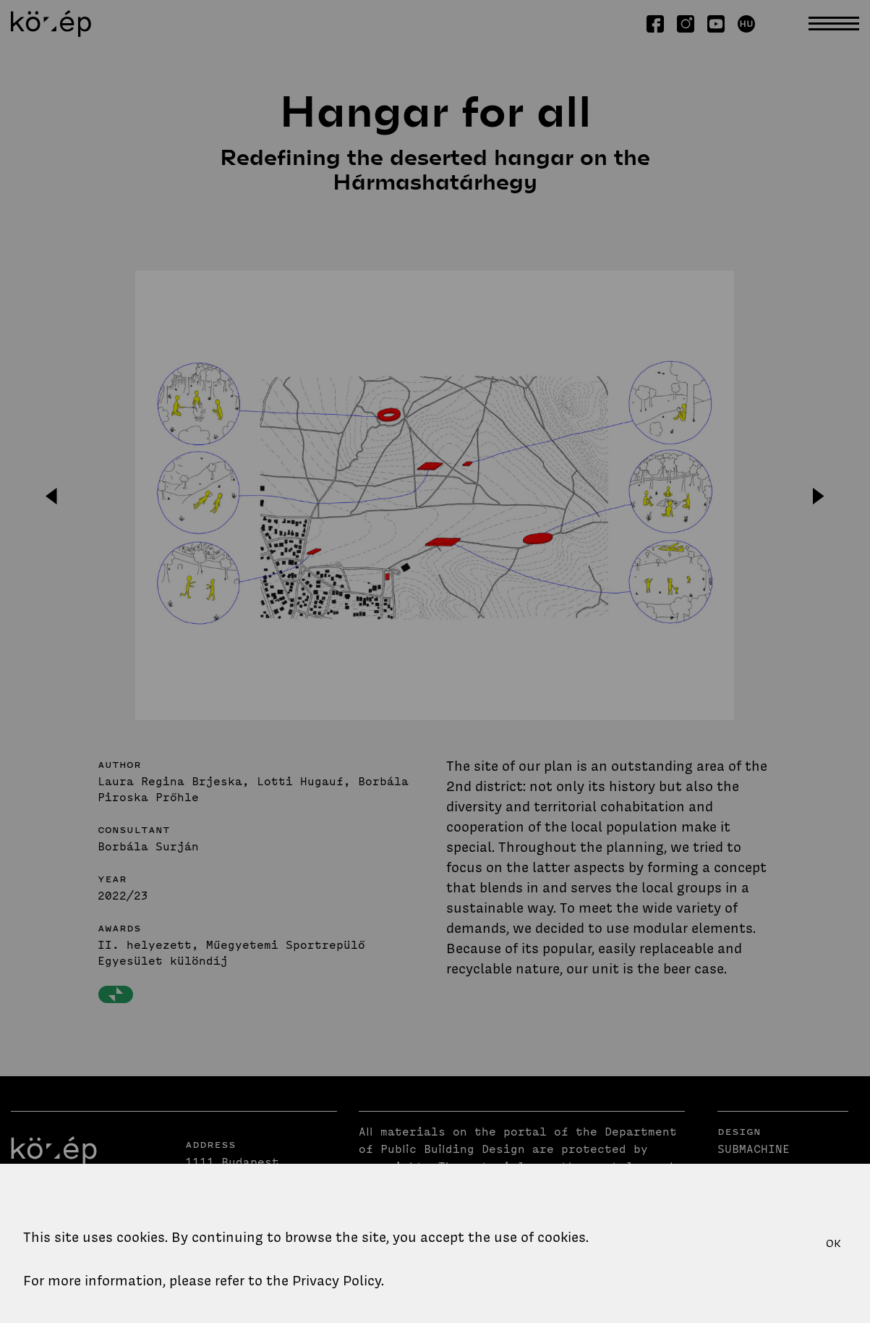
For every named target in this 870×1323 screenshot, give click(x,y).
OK (833, 1243)
